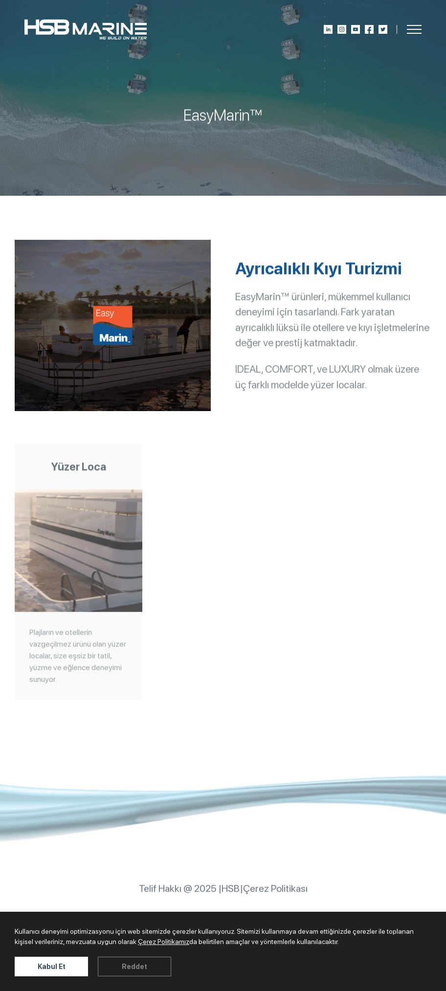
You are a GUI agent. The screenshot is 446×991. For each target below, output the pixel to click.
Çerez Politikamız (163, 941)
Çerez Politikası (275, 893)
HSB (231, 893)
